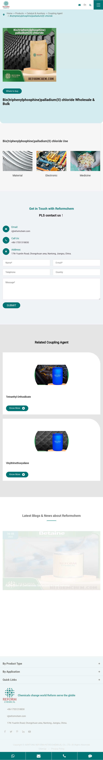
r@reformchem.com (20, 231)
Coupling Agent (55, 13)
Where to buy (12, 91)
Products (19, 13)
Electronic (51, 175)
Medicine (85, 175)
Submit (11, 305)
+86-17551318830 (20, 242)
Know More (17, 408)
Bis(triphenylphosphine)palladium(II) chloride (31, 16)
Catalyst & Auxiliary (36, 13)
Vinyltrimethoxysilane (17, 463)
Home (9, 13)
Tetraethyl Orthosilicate (18, 396)
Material (18, 175)
